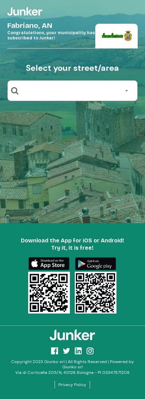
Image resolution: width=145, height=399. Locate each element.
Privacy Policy (72, 384)
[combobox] (75, 91)
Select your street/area (72, 67)
